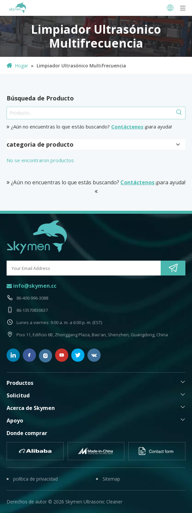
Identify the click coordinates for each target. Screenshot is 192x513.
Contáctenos (127, 126)
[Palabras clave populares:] (179, 113)
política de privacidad (35, 479)
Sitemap (111, 479)
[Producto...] (90, 113)
